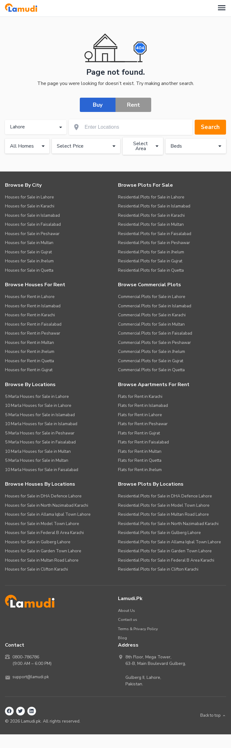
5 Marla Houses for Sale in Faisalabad (40, 443)
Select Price (87, 146)
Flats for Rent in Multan (139, 452)
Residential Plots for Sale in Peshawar (154, 243)
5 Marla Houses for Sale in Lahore (37, 397)
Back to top (212, 716)
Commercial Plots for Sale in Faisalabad (155, 334)
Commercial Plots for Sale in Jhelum (151, 352)
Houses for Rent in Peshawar (32, 334)
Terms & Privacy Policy (139, 629)
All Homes (28, 146)
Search (210, 127)
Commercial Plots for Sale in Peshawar (154, 343)
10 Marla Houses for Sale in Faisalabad (41, 470)
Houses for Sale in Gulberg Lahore (37, 542)
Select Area (147, 146)
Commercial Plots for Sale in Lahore (151, 297)
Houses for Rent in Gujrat (28, 370)
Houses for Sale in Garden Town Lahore (43, 551)
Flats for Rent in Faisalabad (143, 443)
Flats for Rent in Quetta (139, 461)
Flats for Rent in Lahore (140, 415)
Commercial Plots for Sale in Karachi (152, 315)
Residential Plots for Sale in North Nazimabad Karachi (168, 524)
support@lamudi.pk (31, 678)
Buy (98, 105)
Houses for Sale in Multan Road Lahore (42, 560)
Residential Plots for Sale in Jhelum (151, 252)
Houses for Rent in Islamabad (33, 306)
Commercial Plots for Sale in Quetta (151, 370)
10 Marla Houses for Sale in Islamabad (41, 424)
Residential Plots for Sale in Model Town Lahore (164, 506)
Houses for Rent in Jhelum (29, 352)
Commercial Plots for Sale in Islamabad (154, 306)
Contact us (128, 620)
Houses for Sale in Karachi (29, 207)
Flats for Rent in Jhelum (140, 470)
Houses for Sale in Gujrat (28, 252)
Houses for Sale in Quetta (29, 271)
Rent (133, 105)
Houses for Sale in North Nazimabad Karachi (46, 506)
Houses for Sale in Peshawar (32, 234)
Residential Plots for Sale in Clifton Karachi (158, 570)
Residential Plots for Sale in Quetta (151, 271)
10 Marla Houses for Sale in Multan (38, 452)
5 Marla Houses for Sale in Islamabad (40, 415)
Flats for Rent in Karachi (140, 397)
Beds (197, 146)
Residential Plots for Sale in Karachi (151, 216)
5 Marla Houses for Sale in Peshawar (40, 433)
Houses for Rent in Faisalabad (33, 324)
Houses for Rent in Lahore (30, 297)
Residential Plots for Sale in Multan (151, 225)
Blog (122, 638)
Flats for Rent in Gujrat (139, 433)
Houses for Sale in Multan (29, 243)
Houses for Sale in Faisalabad (33, 225)
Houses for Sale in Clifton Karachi (36, 570)
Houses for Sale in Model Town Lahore (42, 524)
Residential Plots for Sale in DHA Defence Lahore (165, 497)
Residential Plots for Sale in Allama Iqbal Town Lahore (169, 542)
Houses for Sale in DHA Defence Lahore (43, 497)
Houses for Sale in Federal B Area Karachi (44, 533)
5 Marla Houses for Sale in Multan (36, 461)
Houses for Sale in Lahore (29, 197)
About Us (126, 611)
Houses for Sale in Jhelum (29, 262)
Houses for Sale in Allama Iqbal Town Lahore (48, 515)
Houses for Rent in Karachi (30, 315)
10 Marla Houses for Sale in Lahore (38, 406)
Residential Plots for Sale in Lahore (151, 197)
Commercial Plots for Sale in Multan (151, 324)
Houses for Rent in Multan (29, 343)
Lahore (37, 127)
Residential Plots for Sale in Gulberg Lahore (159, 533)
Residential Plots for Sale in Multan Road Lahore (163, 515)
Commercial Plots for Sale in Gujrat (150, 361)
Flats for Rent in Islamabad (143, 406)
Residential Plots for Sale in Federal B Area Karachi (166, 560)
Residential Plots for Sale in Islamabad (154, 207)
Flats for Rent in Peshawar (143, 424)
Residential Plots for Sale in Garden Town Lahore (165, 551)
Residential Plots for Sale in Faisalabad (154, 234)
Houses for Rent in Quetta (29, 361)
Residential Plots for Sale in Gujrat (150, 262)
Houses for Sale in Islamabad (32, 216)
